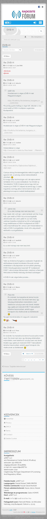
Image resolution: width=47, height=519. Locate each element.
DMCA (7, 427)
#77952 (7, 142)
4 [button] (31, 360)
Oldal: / (29, 353)
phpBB (10, 510)
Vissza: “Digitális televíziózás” (14, 366)
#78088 (7, 120)
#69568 (7, 201)
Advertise (8, 419)
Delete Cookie (10, 439)
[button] (43, 359)
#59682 (7, 330)
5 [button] (34, 360)
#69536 (7, 255)
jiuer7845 (20, 65)
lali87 (17, 120)
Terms (7, 431)
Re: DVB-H (8, 62)
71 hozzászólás (39, 50)
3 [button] (28, 360)
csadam (18, 142)
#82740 (7, 83)
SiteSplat (33, 512)
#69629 (7, 160)
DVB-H (6, 45)
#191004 (7, 65)
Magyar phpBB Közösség (22, 516)
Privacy (7, 423)
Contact (8, 435)
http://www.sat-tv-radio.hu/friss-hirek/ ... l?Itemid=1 (22, 150)
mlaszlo (18, 83)
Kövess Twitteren (19, 377)
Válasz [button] (7, 56)
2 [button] (25, 360)
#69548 (7, 240)
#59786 (7, 287)
